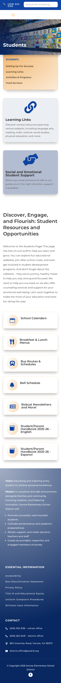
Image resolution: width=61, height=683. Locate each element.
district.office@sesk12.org (24, 651)
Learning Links (14, 72)
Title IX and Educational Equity (24, 593)
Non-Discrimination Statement (24, 581)
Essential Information (24, 567)
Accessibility (13, 575)
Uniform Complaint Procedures (24, 599)
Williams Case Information (22, 605)
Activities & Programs (18, 77)
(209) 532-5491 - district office (26, 636)
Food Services (14, 83)
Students (12, 59)
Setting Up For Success (19, 66)
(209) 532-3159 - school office (26, 628)
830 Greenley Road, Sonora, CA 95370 (31, 643)
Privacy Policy (13, 587)
